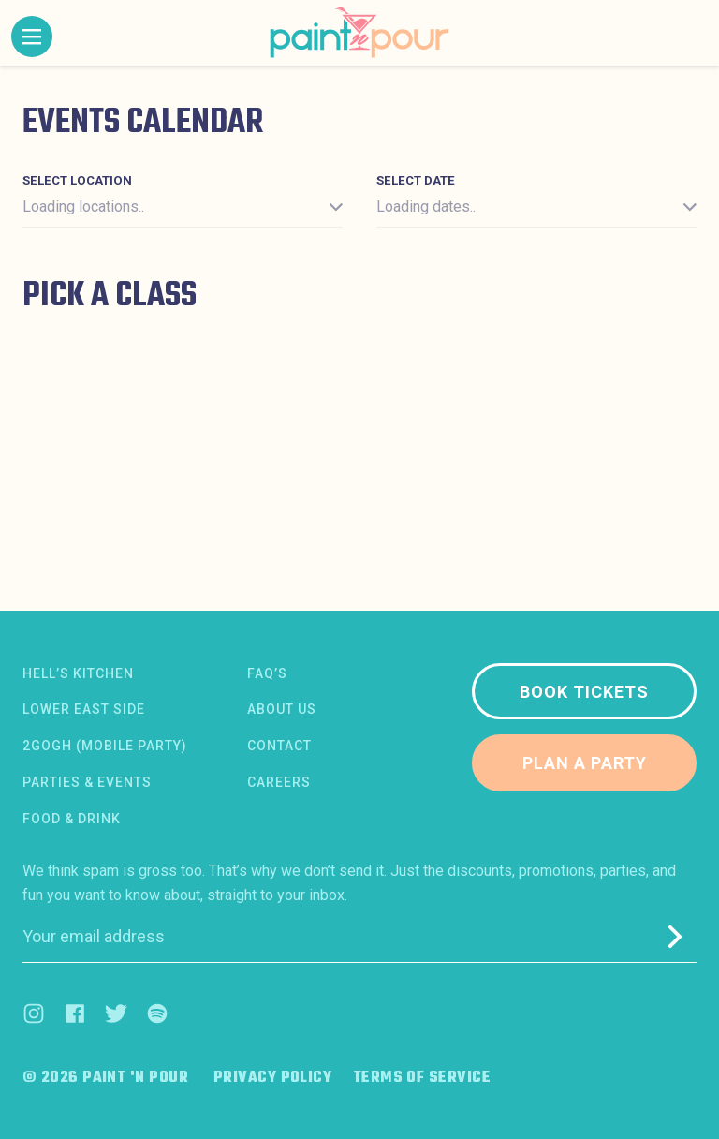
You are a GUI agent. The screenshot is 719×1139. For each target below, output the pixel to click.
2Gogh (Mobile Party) (104, 745)
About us (281, 709)
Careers (279, 782)
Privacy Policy (272, 1078)
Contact (279, 745)
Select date (415, 180)
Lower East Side (83, 709)
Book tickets (584, 692)
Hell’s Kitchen (78, 673)
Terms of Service (422, 1078)
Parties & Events (87, 782)
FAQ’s (267, 673)
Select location (77, 180)
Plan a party (584, 763)
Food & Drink (71, 818)
